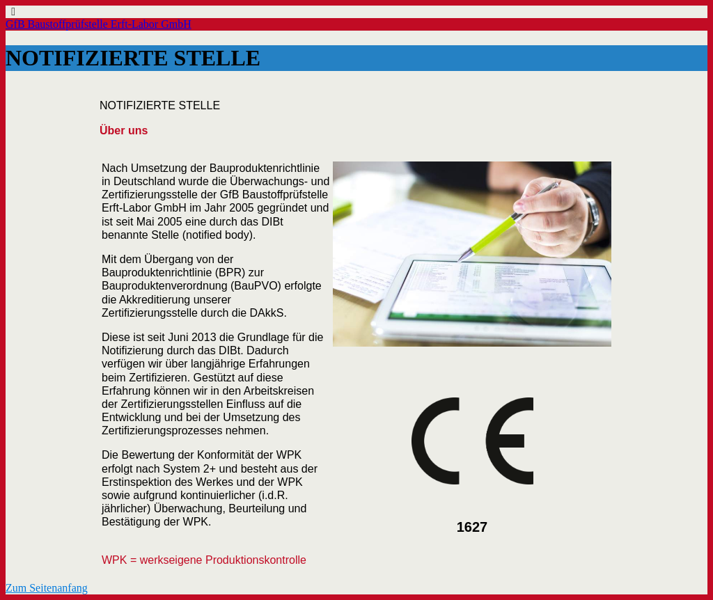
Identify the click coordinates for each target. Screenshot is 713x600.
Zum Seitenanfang (47, 588)
